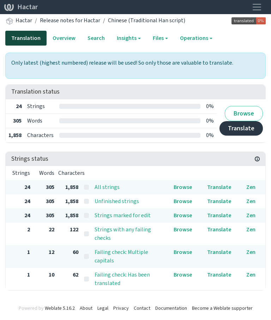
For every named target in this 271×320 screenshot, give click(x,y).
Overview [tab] (64, 38)
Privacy (121, 308)
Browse (244, 113)
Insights (127, 38)
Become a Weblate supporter (222, 308)
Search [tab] (96, 38)
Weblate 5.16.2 (60, 308)
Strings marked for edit (123, 215)
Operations (194, 38)
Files (158, 38)
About (86, 308)
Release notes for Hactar (70, 20)
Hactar (21, 7)
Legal (102, 308)
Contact (142, 308)
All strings (107, 187)
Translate (241, 128)
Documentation (171, 308)
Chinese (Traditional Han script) (146, 20)
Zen (250, 187)
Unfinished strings (117, 201)
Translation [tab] (26, 38)
